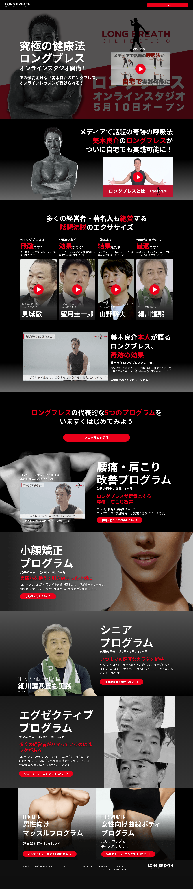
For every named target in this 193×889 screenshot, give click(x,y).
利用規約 (26, 866)
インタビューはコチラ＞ (31, 691)
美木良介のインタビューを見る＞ (130, 380)
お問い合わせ (122, 866)
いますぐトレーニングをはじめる (44, 774)
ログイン (167, 5)
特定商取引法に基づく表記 (44, 866)
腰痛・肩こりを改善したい (118, 520)
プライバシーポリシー (67, 866)
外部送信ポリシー (105, 866)
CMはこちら (140, 49)
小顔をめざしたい (36, 596)
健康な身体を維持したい (119, 682)
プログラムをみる (96, 437)
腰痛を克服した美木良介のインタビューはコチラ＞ (52, 521)
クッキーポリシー (87, 866)
